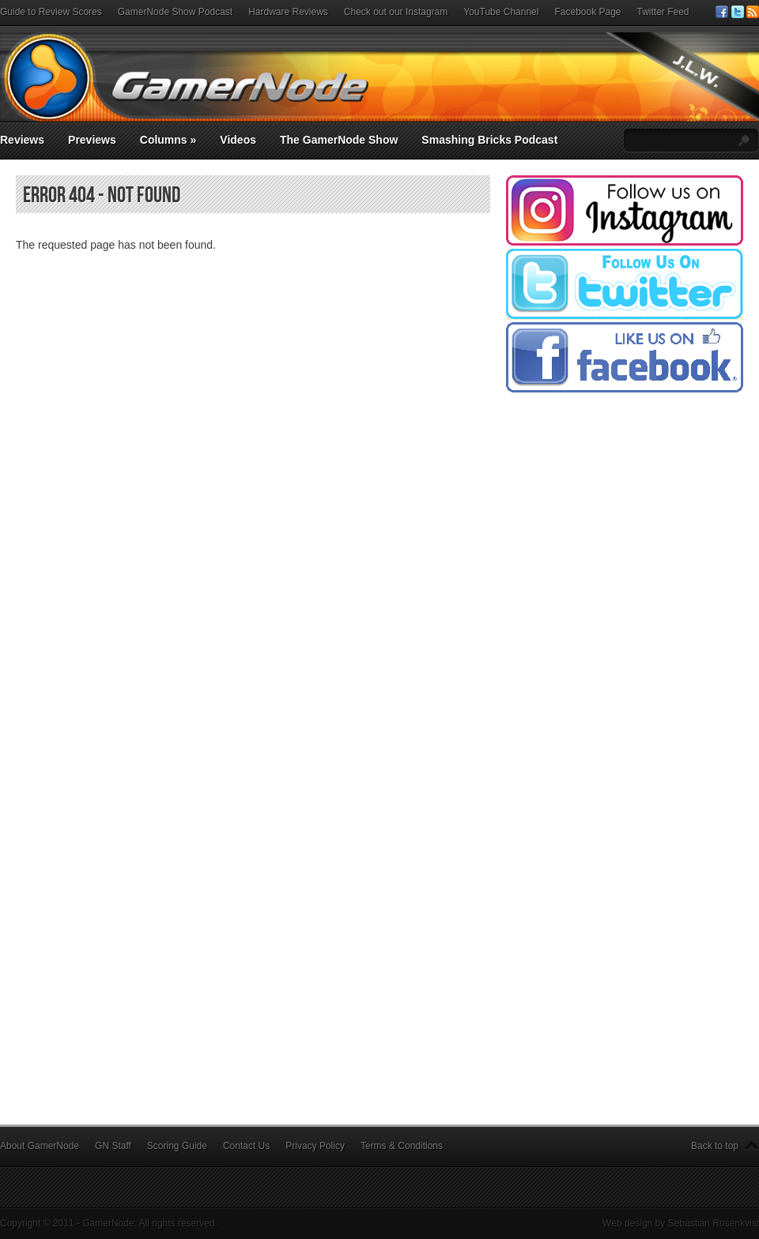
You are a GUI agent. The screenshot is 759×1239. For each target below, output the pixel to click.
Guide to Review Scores (51, 11)
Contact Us (246, 1145)
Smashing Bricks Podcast (489, 139)
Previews (92, 139)
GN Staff (113, 1145)
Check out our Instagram (395, 11)
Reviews (22, 139)
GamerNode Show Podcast (175, 11)
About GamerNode (39, 1145)
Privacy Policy (315, 1145)
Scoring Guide (177, 1145)
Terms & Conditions (402, 1145)
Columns (168, 139)
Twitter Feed (663, 11)
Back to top (714, 1145)
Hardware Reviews (288, 11)
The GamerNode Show (339, 139)
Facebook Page (587, 11)
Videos (238, 139)
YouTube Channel (500, 11)
